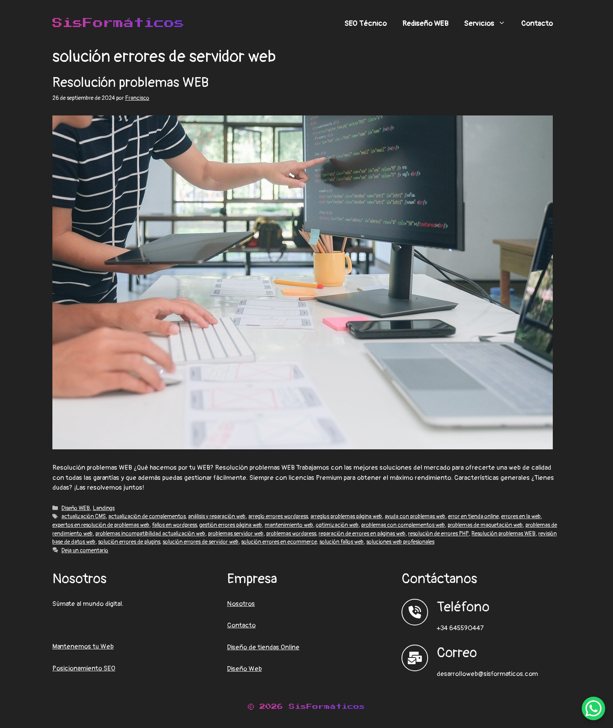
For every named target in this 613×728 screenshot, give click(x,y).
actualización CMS (83, 516)
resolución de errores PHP (438, 533)
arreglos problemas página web (346, 516)
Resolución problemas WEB (130, 82)
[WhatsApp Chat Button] (593, 708)
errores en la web (521, 516)
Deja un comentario (84, 550)
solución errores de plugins (129, 542)
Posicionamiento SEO (83, 668)
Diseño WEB (75, 508)
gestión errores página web (230, 525)
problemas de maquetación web (485, 525)
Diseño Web (244, 669)
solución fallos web (341, 542)
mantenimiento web (289, 525)
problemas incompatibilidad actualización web (150, 533)
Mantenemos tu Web (83, 646)
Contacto (537, 23)
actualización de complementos (146, 516)
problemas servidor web (235, 533)
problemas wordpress (291, 533)
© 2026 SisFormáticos (306, 707)
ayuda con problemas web (415, 516)
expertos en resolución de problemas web (100, 525)
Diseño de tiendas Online (263, 647)
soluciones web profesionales (400, 542)
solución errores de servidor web (200, 542)
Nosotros (241, 604)
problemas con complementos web (403, 525)
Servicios (488, 23)
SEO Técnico (365, 23)
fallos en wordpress (174, 525)
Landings (104, 508)
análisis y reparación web (217, 516)
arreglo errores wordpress (278, 516)
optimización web (337, 525)
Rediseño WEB (425, 23)
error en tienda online (473, 516)
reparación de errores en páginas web (362, 533)
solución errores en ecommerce (279, 542)
